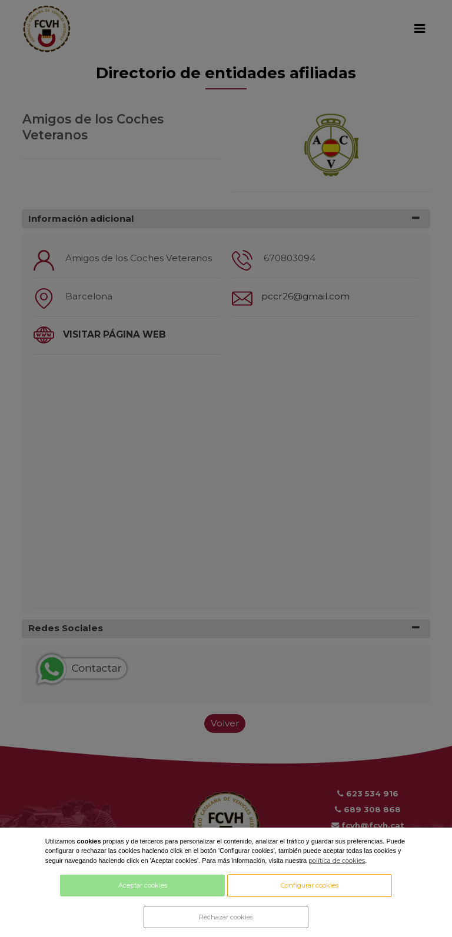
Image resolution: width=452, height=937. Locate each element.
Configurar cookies (309, 885)
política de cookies (336, 860)
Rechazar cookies (226, 917)
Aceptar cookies (142, 885)
